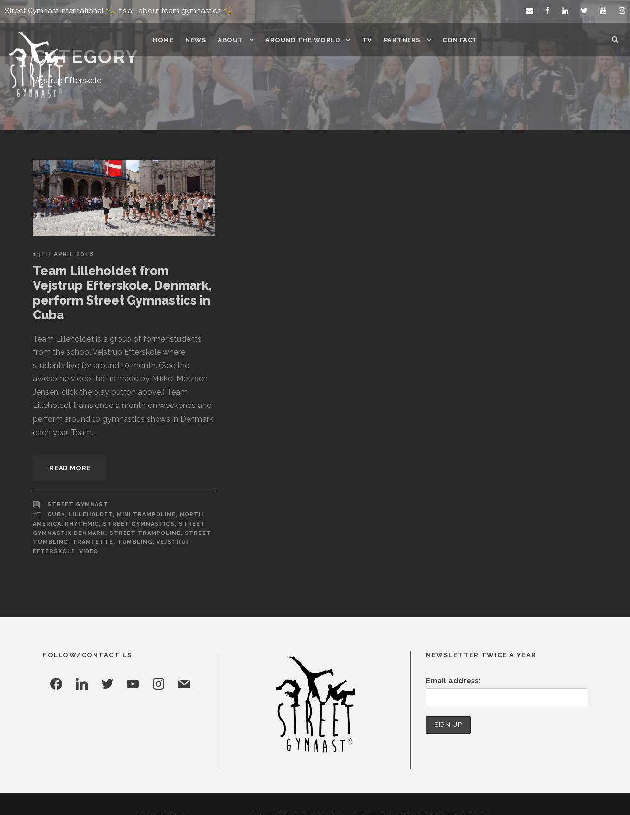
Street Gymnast (75, 476)
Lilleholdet (90, 487)
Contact (457, 40)
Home (167, 40)
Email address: (452, 653)
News (199, 40)
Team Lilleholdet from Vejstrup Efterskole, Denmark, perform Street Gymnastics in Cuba (122, 285)
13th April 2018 (63, 254)
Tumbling (127, 514)
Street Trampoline (140, 505)
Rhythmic (81, 496)
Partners (400, 40)
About (232, 40)
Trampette (88, 514)
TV (366, 40)
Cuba (56, 487)
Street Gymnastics (136, 496)
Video (87, 524)
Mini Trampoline (143, 487)
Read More (70, 439)
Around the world (303, 40)
